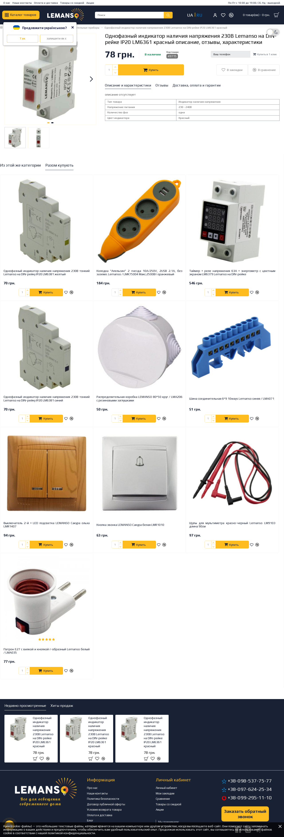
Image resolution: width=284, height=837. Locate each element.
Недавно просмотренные (25, 705)
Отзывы (162, 85)
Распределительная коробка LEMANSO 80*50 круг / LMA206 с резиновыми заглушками (140, 398)
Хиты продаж (62, 705)
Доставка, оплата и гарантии (197, 85)
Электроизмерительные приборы (78, 27)
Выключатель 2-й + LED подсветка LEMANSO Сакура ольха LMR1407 (47, 524)
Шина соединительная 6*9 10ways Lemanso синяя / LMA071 (231, 398)
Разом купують (59, 165)
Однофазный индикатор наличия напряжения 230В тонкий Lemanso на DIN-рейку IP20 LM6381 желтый (47, 272)
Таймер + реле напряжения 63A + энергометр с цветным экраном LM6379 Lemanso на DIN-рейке (232, 272)
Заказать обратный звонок (245, 814)
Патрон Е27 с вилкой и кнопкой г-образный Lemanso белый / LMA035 (47, 651)
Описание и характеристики (128, 85)
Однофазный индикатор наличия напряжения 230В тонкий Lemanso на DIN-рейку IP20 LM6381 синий (47, 398)
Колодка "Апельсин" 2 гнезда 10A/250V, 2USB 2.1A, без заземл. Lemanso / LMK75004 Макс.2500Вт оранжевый (140, 272)
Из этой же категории (20, 165)
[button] (91, 79)
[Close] (72, 27)
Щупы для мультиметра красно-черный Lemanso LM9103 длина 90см (232, 524)
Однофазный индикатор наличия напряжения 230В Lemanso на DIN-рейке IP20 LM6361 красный (43, 732)
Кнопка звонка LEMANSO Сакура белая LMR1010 (130, 525)
